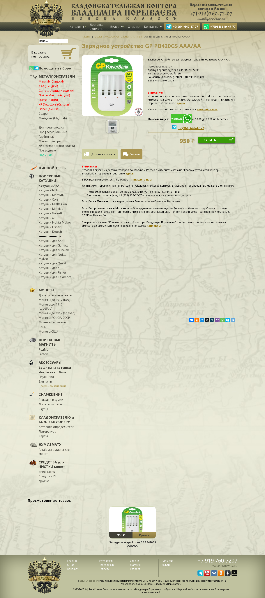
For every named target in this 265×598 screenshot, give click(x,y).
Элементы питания (52, 386)
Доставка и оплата (96, 27)
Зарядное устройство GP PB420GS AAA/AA (132, 543)
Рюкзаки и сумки (51, 400)
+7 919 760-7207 (217, 560)
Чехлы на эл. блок (52, 372)
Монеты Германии (52, 322)
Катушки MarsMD (51, 195)
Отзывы (133, 27)
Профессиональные (53, 132)
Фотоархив (106, 561)
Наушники (46, 377)
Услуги (165, 565)
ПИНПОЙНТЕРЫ (53, 168)
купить (210, 140)
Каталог (75, 27)
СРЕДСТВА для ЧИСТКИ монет (52, 464)
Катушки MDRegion (53, 204)
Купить (144, 535)
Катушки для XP (50, 268)
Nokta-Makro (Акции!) (54, 95)
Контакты (151, 27)
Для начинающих (51, 127)
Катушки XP (47, 218)
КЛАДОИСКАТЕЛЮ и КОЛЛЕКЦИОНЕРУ (56, 419)
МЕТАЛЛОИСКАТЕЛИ (57, 76)
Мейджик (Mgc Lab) (53, 118)
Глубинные (46, 137)
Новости (104, 569)
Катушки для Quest (52, 263)
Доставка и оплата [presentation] (103, 154)
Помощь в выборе (55, 68)
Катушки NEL (48, 190)
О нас (70, 565)
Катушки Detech (50, 232)
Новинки (45, 155)
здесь (181, 103)
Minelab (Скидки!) (51, 81)
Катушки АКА (49, 186)
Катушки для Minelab (54, 250)
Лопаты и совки (50, 404)
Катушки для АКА (51, 241)
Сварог (44, 114)
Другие (44, 481)
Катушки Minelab (51, 209)
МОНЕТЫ (46, 290)
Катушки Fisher (50, 227)
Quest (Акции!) (49, 100)
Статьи (134, 561)
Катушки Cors (49, 199)
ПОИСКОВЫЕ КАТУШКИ (50, 178)
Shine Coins (47, 472)
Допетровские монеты (55, 295)
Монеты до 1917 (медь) (56, 300)
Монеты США (48, 331)
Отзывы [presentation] (135, 154)
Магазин (135, 565)
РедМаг (44, 349)
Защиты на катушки (55, 368)
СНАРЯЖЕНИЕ (51, 394)
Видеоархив (106, 565)
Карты (43, 436)
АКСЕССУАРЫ (50, 362)
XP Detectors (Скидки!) (54, 104)
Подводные (47, 150)
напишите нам (207, 109)
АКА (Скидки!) (48, 86)
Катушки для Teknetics (55, 277)
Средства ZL (47, 476)
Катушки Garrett (50, 213)
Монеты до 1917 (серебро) (50, 306)
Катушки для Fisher (52, 272)
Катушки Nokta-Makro (55, 222)
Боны (42, 327)
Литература (47, 431)
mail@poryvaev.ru (224, 565)
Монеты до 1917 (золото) (57, 313)
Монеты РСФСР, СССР (54, 318)
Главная (72, 561)
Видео (114, 27)
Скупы (43, 409)
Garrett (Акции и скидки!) (57, 91)
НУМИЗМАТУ (50, 444)
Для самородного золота (57, 146)
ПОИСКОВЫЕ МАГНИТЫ (50, 342)
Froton (43, 354)
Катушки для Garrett (53, 245)
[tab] (101, 154)
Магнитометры (50, 141)
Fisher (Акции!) (49, 109)
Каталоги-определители (56, 427)
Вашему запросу (89, 580)
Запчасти (45, 381)
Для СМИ (167, 561)
